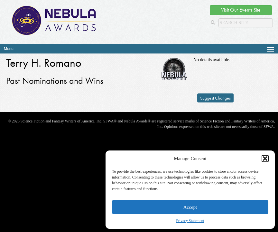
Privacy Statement (190, 220)
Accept (190, 207)
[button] (265, 158)
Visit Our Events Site (241, 9)
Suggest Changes (215, 98)
